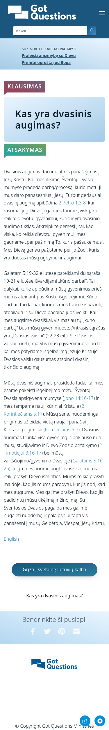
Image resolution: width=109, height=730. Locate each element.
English (11, 539)
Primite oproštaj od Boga (46, 62)
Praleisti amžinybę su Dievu (49, 55)
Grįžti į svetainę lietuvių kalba (54, 569)
